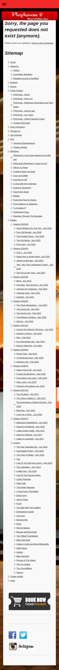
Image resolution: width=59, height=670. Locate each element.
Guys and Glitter (20, 175)
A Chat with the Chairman (25, 184)
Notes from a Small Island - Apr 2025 (33, 256)
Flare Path (21, 483)
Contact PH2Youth (21, 123)
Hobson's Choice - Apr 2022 (29, 333)
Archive (16, 443)
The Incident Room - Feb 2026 (30, 236)
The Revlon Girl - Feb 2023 (28, 313)
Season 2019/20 (20, 350)
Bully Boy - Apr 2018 (25, 410)
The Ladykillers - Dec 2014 (28, 467)
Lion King (20, 516)
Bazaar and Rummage (26, 532)
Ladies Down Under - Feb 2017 (30, 431)
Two (18, 459)
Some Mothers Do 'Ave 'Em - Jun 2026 (34, 228)
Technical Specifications (24, 143)
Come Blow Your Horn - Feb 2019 (31, 378)
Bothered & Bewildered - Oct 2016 (31, 422)
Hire (12, 139)
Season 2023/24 (20, 277)
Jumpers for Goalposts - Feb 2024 (31, 289)
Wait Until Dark (23, 540)
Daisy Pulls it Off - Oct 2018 (28, 370)
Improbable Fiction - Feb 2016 (30, 451)
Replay (16, 196)
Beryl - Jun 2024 (23, 281)
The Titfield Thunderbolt (27, 536)
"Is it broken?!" (20, 208)
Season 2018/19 (20, 366)
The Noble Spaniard (25, 487)
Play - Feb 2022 (23, 337)
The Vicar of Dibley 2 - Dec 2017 (31, 398)
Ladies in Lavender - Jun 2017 (30, 439)
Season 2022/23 (20, 301)
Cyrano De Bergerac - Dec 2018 (31, 374)
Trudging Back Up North (24, 171)
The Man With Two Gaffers (28, 507)
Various (19, 572)
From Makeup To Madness (25, 204)
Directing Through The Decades (27, 216)
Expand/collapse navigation (29, 4)
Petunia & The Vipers (26, 560)
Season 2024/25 (20, 248)
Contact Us (15, 131)
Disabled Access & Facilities (26, 78)
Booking (14, 82)
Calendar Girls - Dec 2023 (28, 293)
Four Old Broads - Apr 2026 (28, 232)
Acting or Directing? (22, 188)
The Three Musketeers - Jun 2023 (31, 305)
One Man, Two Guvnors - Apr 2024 (32, 285)
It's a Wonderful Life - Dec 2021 (30, 341)
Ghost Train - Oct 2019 (26, 354)
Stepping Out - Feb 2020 (27, 362)
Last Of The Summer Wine (28, 475)
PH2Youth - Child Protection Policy (29, 119)
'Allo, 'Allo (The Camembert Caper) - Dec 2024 (34, 267)
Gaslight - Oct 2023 (25, 297)
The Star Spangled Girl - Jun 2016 (31, 447)
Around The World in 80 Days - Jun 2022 (34, 329)
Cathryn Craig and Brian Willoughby (32, 544)
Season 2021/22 (20, 325)
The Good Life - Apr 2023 (27, 309)
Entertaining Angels (25, 512)
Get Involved (16, 135)
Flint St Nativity (23, 528)
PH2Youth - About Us (23, 98)
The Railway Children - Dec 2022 (31, 317)
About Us (14, 66)
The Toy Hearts (23, 564)
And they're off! (20, 179)
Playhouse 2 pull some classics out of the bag (32, 157)
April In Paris (22, 499)
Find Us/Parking (17, 127)
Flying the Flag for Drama (25, 200)
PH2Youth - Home (21, 94)
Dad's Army (21, 495)
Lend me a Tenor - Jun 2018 (29, 414)
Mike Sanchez (22, 556)
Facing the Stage (21, 192)
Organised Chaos (21, 212)
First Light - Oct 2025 (25, 244)
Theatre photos (20, 147)
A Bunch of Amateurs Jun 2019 (30, 386)
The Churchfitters (24, 568)
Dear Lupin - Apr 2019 (26, 382)
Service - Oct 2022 (24, 321)
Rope (18, 524)
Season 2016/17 (20, 418)
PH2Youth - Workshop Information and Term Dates (33, 105)
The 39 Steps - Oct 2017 (27, 394)
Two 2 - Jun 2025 (24, 252)
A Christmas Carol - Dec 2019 (29, 358)
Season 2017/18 (20, 390)
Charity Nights (16, 576)
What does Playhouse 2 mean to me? (30, 163)
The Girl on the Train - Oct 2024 (30, 273)
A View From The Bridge (27, 491)
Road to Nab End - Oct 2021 (29, 346)
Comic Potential (23, 479)
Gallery (13, 220)
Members (14, 151)
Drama (13, 86)
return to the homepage (42, 43)
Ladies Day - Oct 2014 (26, 471)
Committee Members (22, 74)
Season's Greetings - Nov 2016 (30, 426)
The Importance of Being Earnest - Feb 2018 (34, 404)
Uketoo (19, 552)
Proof (18, 503)
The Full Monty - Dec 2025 (28, 240)
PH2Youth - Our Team (23, 115)
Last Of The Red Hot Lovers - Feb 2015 (34, 463)
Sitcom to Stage (20, 167)
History (16, 70)
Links (12, 580)
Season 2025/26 (20, 224)
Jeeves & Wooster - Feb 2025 (29, 260)
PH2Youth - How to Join (24, 111)
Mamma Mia (22, 520)
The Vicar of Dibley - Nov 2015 (30, 455)
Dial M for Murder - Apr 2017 (29, 435)
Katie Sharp (21, 548)
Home (13, 62)
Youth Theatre (16, 90)
